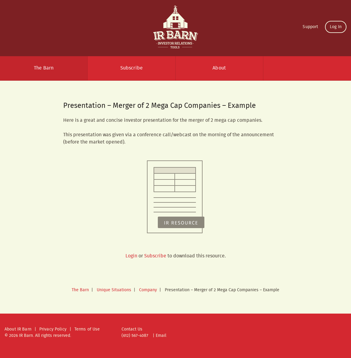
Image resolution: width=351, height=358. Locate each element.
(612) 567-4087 (135, 335)
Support (310, 27)
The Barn (44, 68)
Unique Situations (114, 290)
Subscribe (131, 68)
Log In (336, 27)
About (219, 68)
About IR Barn (18, 329)
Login (131, 256)
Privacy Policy (53, 329)
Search (307, 68)
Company (148, 290)
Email (161, 335)
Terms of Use (87, 329)
